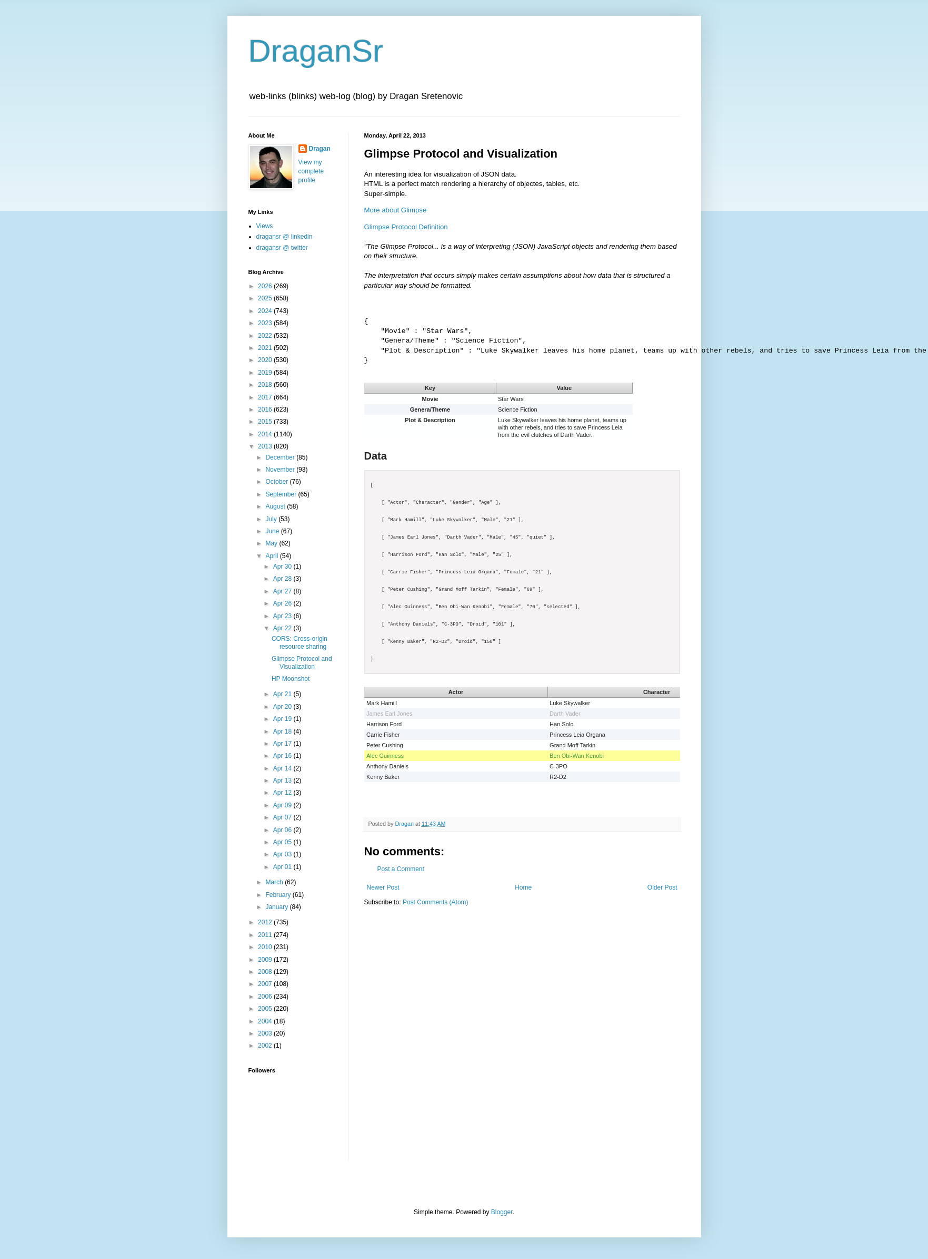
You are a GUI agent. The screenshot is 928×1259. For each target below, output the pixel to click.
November (280, 469)
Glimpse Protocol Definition (406, 227)
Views (264, 226)
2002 (266, 1045)
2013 (266, 446)
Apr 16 (283, 755)
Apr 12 (283, 792)
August (276, 506)
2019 (266, 372)
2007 (266, 984)
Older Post (662, 887)
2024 (266, 311)
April (272, 556)
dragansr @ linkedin (284, 236)
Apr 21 (283, 694)
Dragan (320, 148)
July (271, 519)
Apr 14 (283, 768)
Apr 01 (283, 867)
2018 (266, 384)
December (280, 457)
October (277, 481)
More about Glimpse (395, 210)
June (273, 531)
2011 (266, 935)
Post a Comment (400, 869)
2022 (266, 335)
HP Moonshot (291, 678)
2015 (266, 421)
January (277, 907)
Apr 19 (283, 719)
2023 (266, 323)
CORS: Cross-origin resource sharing (299, 642)
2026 (266, 286)
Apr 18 (283, 731)
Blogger (502, 1212)
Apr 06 (283, 830)
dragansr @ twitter (282, 247)
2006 (266, 996)
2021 (266, 348)
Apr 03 (283, 854)
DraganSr (316, 51)
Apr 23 (283, 616)
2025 (266, 298)
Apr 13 (283, 780)
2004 (266, 1021)
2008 (266, 971)
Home (523, 887)
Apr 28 (283, 578)
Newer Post (383, 887)
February (278, 895)
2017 (266, 397)
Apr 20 (283, 706)
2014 (266, 434)
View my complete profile (311, 171)
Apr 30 (283, 566)
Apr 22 (283, 628)
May (272, 543)
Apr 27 (283, 591)
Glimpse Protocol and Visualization (302, 662)
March (275, 882)
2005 (266, 1008)
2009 (266, 959)
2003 (266, 1033)
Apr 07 (283, 817)
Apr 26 (283, 603)
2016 (266, 409)
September (281, 494)
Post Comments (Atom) (435, 902)
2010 (266, 947)
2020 (266, 360)
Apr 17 (283, 743)
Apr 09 (283, 805)
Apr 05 (283, 842)
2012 (266, 922)
